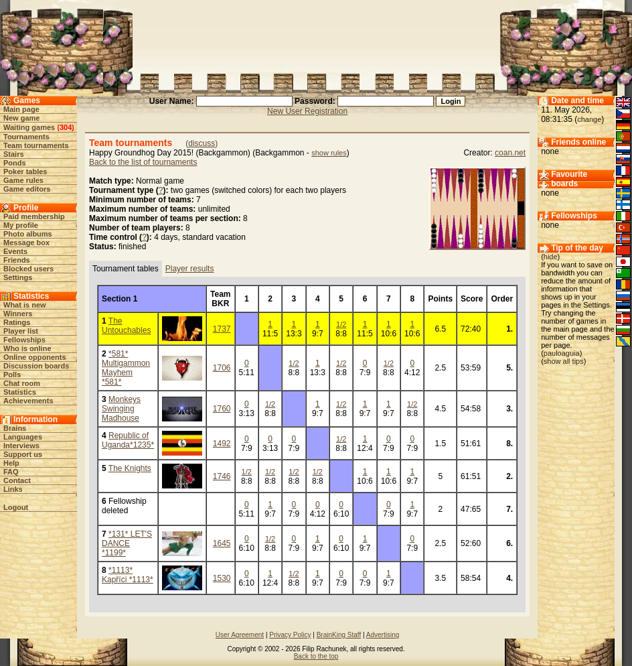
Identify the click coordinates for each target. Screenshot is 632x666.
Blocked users (28, 269)
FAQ (11, 472)
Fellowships (24, 340)
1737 (222, 329)
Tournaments (26, 137)
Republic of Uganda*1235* (128, 440)
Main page (21, 109)
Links (13, 489)
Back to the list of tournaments (143, 162)
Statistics (19, 392)
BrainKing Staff (339, 635)
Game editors (26, 189)
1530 (222, 578)
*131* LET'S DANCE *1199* (127, 543)
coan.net (510, 152)
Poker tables (25, 172)
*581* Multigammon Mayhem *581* (126, 368)
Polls (12, 375)
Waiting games (29, 127)
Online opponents (34, 357)
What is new (24, 305)
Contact (17, 480)
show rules (329, 153)
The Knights (129, 468)
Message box (26, 243)
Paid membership (34, 216)
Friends (16, 260)
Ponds (14, 163)
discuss (201, 143)
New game (21, 118)
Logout (15, 507)
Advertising (382, 635)
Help (11, 463)
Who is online (27, 348)
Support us (22, 454)
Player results (189, 268)
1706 (222, 368)
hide (551, 257)
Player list (20, 331)
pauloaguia (562, 353)
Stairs (13, 154)
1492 (222, 443)
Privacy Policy (290, 635)
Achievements (28, 401)
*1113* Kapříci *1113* (127, 574)
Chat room (21, 383)
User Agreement (240, 635)
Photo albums (27, 234)
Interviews (21, 446)
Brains (14, 428)
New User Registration (307, 111)
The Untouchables (126, 325)
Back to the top (316, 656)
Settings (17, 277)
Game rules (23, 180)
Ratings (16, 322)
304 (66, 127)
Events (15, 251)
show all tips (564, 361)
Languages (22, 437)
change (589, 119)
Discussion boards (36, 366)
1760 (222, 408)
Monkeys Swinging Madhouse (121, 409)
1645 (222, 543)
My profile (20, 225)
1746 (222, 476)
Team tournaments (36, 145)
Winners (17, 314)
